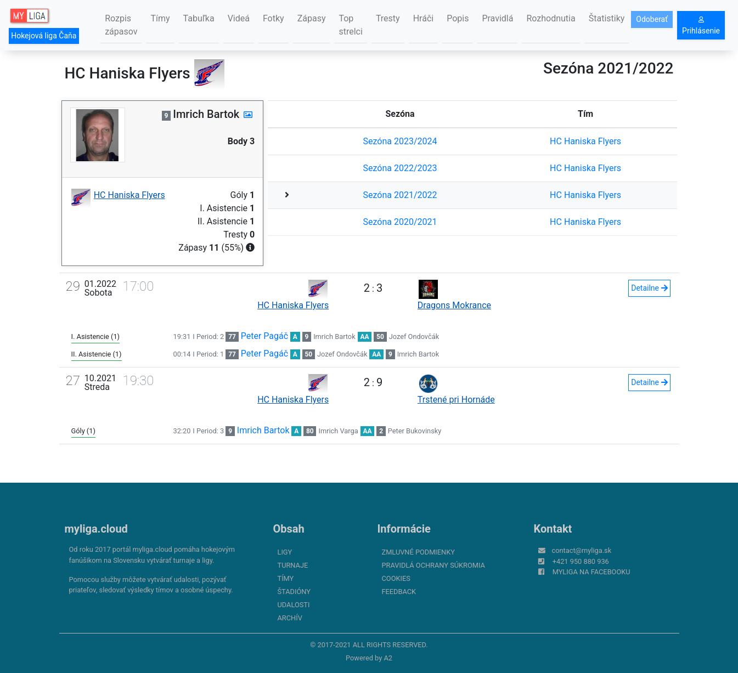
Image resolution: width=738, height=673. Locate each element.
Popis (458, 18)
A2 (388, 658)
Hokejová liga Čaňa (43, 35)
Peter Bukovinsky (415, 431)
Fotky (273, 18)
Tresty (388, 18)
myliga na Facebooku (591, 572)
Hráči (423, 18)
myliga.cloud (96, 528)
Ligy (285, 552)
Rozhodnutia (550, 18)
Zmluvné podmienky (418, 552)
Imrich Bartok (334, 336)
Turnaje (293, 565)
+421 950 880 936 (581, 561)
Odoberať (652, 19)
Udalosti (294, 605)
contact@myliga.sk (582, 550)
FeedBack (399, 591)
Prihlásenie (701, 25)
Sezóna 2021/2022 (400, 195)
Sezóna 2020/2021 (400, 222)
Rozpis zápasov (121, 25)
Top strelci (350, 25)
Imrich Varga (338, 431)
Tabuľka (199, 18)
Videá (239, 18)
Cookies (396, 578)
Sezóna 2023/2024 (400, 141)
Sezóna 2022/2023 (400, 168)
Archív (290, 618)
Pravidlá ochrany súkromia (433, 565)
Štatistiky (607, 18)
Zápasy (311, 18)
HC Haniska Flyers (585, 141)
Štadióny (294, 591)
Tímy (160, 18)
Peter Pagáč (264, 336)
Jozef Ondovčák (414, 336)
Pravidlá (497, 18)
